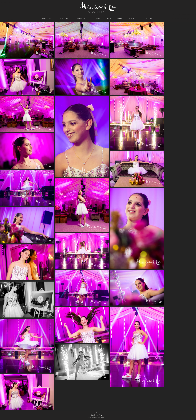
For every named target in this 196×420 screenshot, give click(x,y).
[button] (150, 417)
